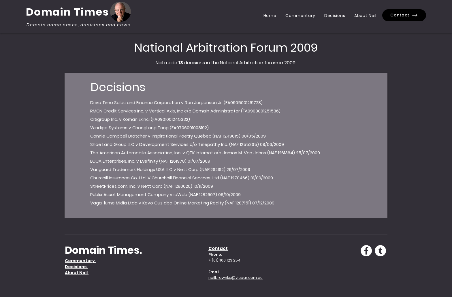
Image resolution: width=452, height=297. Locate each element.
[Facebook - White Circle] (366, 250)
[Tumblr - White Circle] (380, 250)
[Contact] (404, 15)
